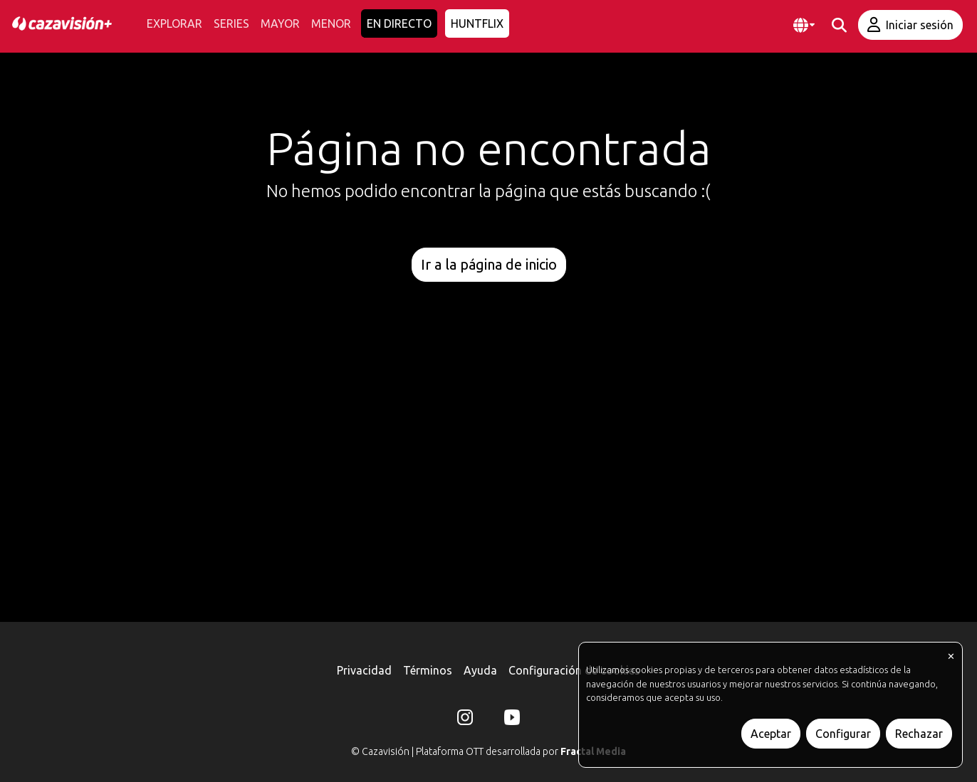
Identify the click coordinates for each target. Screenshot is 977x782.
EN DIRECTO (399, 23)
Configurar (843, 733)
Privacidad (364, 670)
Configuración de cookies (574, 670)
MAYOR (280, 23)
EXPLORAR (174, 23)
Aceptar (771, 733)
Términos (427, 670)
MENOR (331, 23)
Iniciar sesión (910, 24)
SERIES (231, 23)
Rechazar (919, 733)
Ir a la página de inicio (489, 264)
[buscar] (839, 25)
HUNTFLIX (477, 23)
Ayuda (480, 670)
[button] (804, 25)
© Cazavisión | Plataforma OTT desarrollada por (488, 751)
